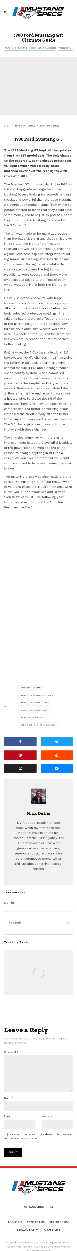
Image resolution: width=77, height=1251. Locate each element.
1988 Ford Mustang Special (36, 703)
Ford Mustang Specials (42, 47)
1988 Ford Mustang (16, 47)
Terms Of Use (59, 1228)
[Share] (20, 741)
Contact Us (36, 1228)
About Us (15, 1228)
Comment (11, 1052)
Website (47, 1122)
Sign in (9, 903)
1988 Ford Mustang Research (37, 695)
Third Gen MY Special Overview (39, 725)
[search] (68, 923)
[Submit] (57, 755)
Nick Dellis (38, 813)
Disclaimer (52, 1236)
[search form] (34, 923)
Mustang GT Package (33, 718)
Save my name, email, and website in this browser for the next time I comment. (38, 1143)
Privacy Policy (28, 1236)
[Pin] (20, 755)
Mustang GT (65, 47)
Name (8, 1104)
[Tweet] (57, 741)
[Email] (20, 768)
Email (8, 1122)
